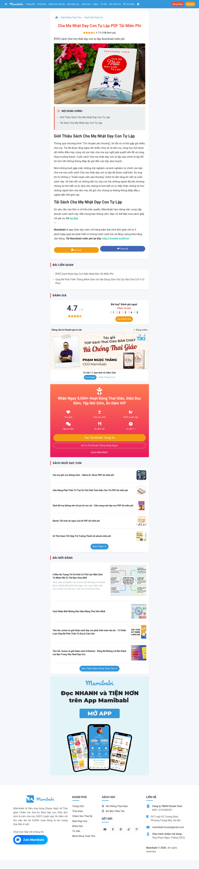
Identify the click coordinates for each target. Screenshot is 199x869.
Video (95, 4)
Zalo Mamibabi (29, 840)
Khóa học (86, 4)
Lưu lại (76, 250)
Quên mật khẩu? (99, 452)
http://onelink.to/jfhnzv (115, 238)
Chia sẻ (122, 248)
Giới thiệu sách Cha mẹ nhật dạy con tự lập (85, 117)
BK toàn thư (115, 4)
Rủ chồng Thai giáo (115, 806)
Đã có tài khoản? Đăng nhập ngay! (99, 445)
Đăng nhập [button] (178, 4)
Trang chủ (30, 4)
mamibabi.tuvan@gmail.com (168, 827)
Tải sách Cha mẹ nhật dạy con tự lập (81, 122)
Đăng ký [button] (190, 4)
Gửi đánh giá (124, 319)
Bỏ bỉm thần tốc (113, 811)
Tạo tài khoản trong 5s (99, 437)
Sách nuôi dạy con (94, 17)
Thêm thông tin (107, 377)
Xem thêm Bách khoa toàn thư (99, 668)
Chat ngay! (90, 377)
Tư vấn (104, 4)
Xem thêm (100, 546)
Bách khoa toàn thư (71, 17)
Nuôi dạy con (73, 4)
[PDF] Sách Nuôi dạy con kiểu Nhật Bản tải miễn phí (84, 273)
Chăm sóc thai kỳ (56, 4)
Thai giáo (41, 4)
